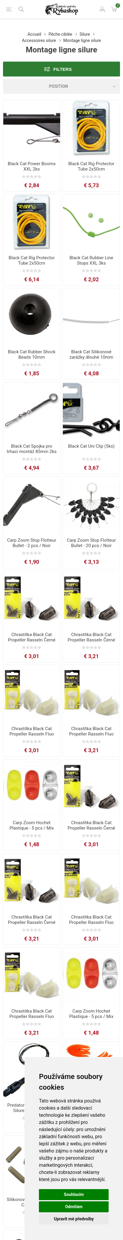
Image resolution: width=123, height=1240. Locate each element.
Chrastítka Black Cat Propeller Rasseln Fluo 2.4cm (31, 734)
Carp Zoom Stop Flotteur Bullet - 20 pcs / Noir (91, 543)
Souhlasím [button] (74, 1194)
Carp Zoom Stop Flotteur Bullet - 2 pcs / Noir (31, 543)
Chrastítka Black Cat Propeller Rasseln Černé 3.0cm (91, 640)
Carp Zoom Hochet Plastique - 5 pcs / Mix (32, 825)
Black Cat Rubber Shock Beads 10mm (31, 354)
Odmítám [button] (74, 1206)
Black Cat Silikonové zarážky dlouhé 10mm (91, 354)
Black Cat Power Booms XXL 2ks (32, 166)
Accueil (34, 34)
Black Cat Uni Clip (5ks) (91, 446)
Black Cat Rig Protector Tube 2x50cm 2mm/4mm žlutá (91, 169)
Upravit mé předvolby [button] (74, 1218)
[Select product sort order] (61, 86)
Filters (62, 69)
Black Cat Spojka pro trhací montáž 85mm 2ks (32, 448)
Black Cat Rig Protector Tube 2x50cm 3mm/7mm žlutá (32, 263)
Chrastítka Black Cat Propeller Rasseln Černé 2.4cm (31, 640)
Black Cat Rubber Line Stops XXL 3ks (91, 260)
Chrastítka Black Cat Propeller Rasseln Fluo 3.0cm (91, 734)
